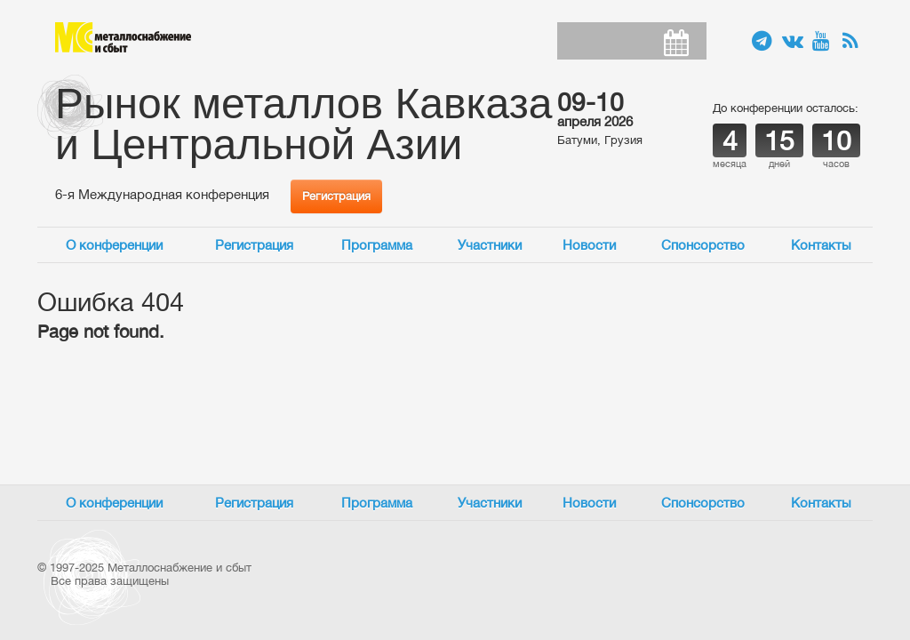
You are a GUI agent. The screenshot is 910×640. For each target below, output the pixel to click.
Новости (589, 244)
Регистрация (336, 196)
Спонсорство (703, 244)
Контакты (821, 244)
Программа (376, 244)
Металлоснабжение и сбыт (123, 37)
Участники (490, 244)
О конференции (114, 244)
